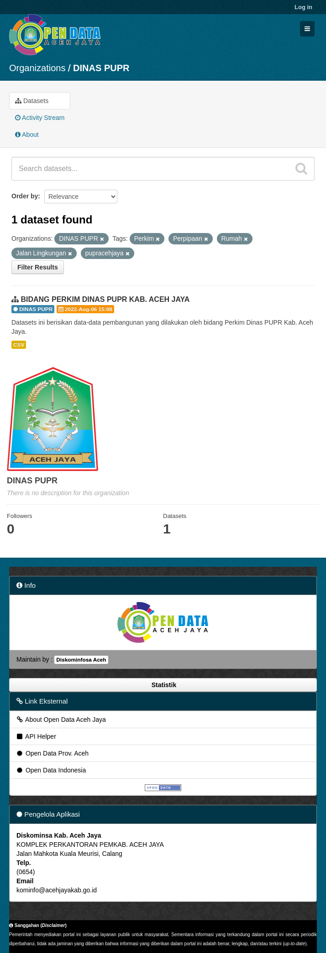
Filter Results (37, 267)
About (27, 134)
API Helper (36, 736)
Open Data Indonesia (51, 770)
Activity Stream (39, 117)
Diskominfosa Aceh (81, 660)
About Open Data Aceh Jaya (61, 719)
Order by (24, 196)
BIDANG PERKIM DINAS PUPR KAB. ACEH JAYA (105, 299)
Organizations (37, 68)
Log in (303, 7)
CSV (18, 345)
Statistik (163, 685)
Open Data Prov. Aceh (52, 753)
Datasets (31, 100)
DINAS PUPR (101, 68)
